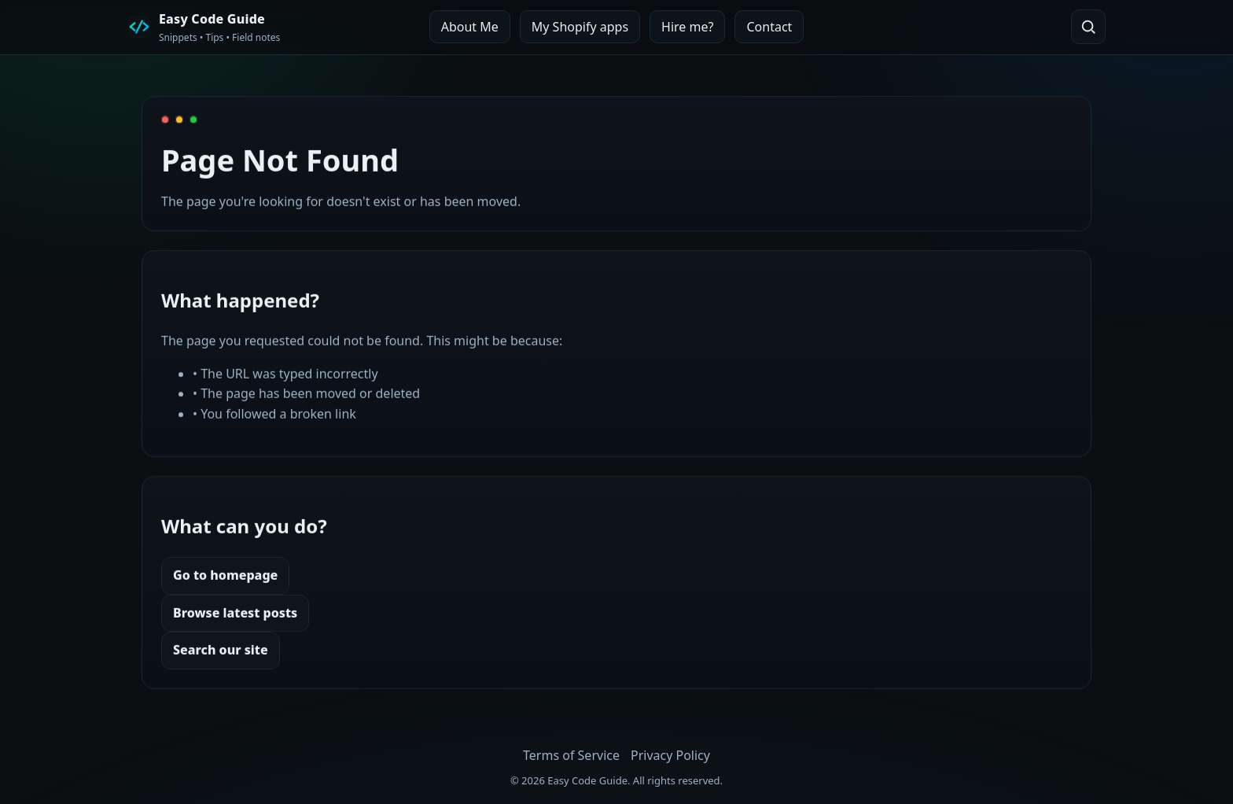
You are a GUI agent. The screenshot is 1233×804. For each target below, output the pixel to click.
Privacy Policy (670, 755)
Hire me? (687, 26)
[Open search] (1088, 26)
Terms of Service (571, 755)
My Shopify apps (580, 26)
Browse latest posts (235, 612)
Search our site (220, 649)
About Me (470, 26)
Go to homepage (225, 575)
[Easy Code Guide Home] (203, 27)
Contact (769, 26)
